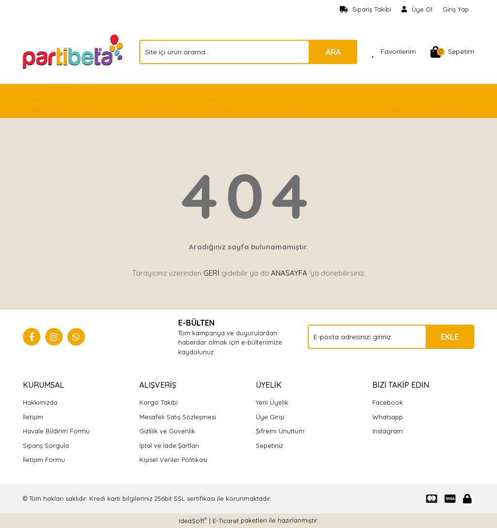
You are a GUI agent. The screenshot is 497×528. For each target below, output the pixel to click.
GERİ (211, 273)
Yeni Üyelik (272, 402)
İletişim (33, 417)
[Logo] (74, 51)
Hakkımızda (40, 402)
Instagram (387, 431)
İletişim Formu (44, 459)
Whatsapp (387, 417)
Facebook (387, 402)
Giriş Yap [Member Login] (456, 9)
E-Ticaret (226, 521)
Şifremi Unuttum (280, 431)
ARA (333, 52)
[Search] (248, 52)
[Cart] (452, 52)
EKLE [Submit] (450, 337)
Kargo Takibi (158, 402)
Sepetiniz (269, 445)
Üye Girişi (270, 417)
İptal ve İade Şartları (169, 445)
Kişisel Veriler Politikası (173, 459)
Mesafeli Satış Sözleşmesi (177, 417)
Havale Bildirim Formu (56, 431)
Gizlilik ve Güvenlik (167, 431)
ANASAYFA (289, 273)
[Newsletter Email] (391, 337)
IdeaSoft (193, 520)
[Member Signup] (417, 9)
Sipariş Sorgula (46, 445)
